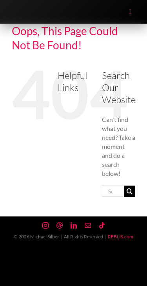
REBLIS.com (120, 237)
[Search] (129, 191)
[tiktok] (102, 225)
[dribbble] (59, 225)
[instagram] (45, 225)
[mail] (88, 225)
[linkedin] (74, 225)
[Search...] (113, 191)
